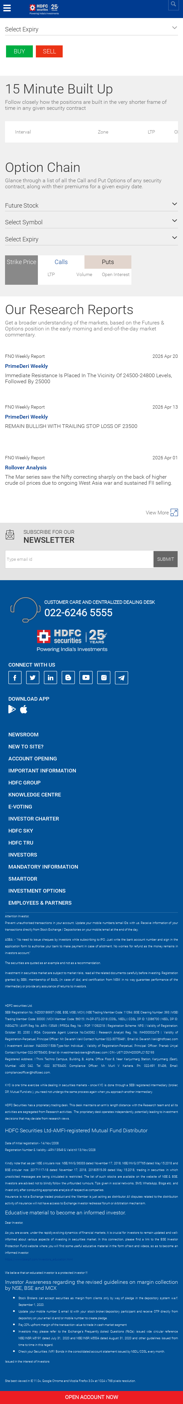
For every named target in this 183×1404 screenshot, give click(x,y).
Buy (19, 51)
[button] (91, 29)
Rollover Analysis (26, 467)
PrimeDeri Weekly (26, 366)
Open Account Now (91, 1397)
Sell (49, 51)
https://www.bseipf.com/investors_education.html (39, 1259)
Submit (165, 559)
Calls (61, 261)
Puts (108, 261)
